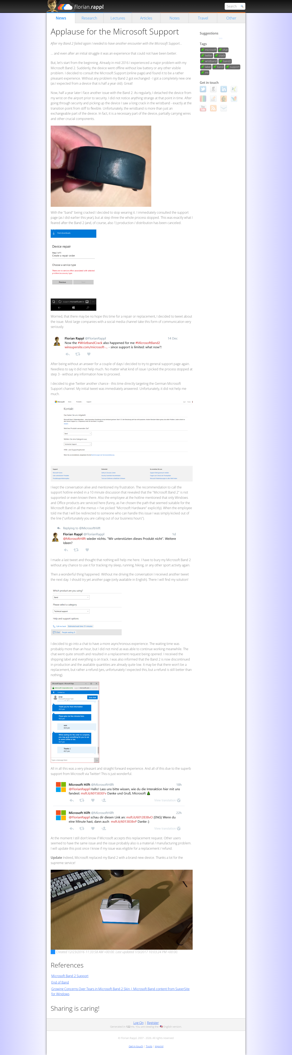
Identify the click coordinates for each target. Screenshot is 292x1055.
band (220, 67)
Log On (138, 1023)
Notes (175, 18)
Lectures (118, 18)
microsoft (210, 50)
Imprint (159, 1046)
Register (153, 1023)
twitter (208, 55)
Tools (149, 1046)
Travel (203, 18)
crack (222, 55)
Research (89, 18)
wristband (211, 61)
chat (225, 50)
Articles (146, 18)
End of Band (60, 982)
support (234, 67)
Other (231, 18)
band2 (227, 61)
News (61, 18)
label (208, 67)
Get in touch (136, 1046)
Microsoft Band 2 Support (69, 976)
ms (206, 72)
